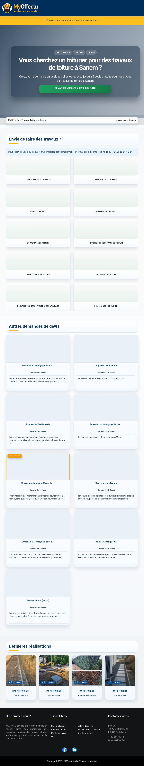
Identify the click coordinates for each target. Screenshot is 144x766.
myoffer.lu (73, 761)
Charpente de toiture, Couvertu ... (38, 483)
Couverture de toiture (106, 483)
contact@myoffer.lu (117, 740)
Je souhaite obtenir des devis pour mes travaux (72, 20)
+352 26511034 (116, 736)
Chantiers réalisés (86, 733)
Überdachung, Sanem (126, 120)
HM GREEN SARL (21, 691)
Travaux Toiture (29, 120)
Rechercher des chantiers (89, 729)
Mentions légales (58, 733)
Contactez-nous (58, 729)
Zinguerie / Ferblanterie (106, 365)
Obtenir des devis (85, 726)
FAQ (53, 736)
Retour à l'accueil (58, 726)
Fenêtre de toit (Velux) (106, 541)
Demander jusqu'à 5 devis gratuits (75, 88)
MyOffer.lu (13, 120)
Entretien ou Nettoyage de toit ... (38, 365)
